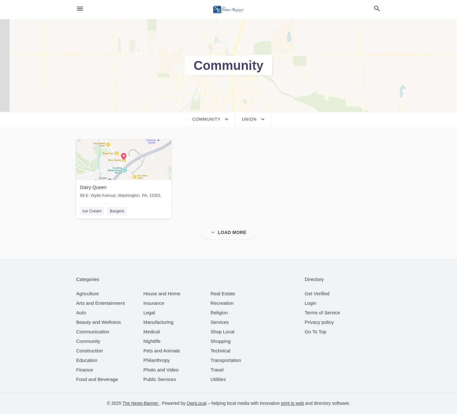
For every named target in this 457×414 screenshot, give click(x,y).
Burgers (117, 211)
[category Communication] (92, 331)
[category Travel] (216, 369)
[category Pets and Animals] (161, 350)
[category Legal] (149, 312)
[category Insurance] (153, 303)
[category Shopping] (220, 341)
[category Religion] (219, 312)
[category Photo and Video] (161, 369)
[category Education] (86, 360)
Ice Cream (92, 211)
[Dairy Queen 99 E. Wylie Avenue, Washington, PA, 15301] (124, 170)
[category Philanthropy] (156, 360)
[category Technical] (220, 350)
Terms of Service (322, 312)
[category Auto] (81, 312)
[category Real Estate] (222, 293)
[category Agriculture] (87, 293)
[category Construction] (89, 350)
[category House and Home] (162, 293)
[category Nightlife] (152, 341)
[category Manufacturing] (158, 322)
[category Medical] (151, 331)
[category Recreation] (222, 303)
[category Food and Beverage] (97, 379)
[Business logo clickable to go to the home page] (228, 9)
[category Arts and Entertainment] (100, 303)
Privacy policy (319, 322)
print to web (292, 403)
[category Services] (219, 322)
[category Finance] (84, 369)
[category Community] (88, 341)
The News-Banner (141, 403)
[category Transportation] (225, 360)
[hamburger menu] (80, 9)
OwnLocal (196, 403)
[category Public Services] (159, 379)
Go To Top (315, 331)
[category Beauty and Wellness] (98, 322)
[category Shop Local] (222, 331)
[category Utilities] (218, 379)
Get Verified (317, 293)
